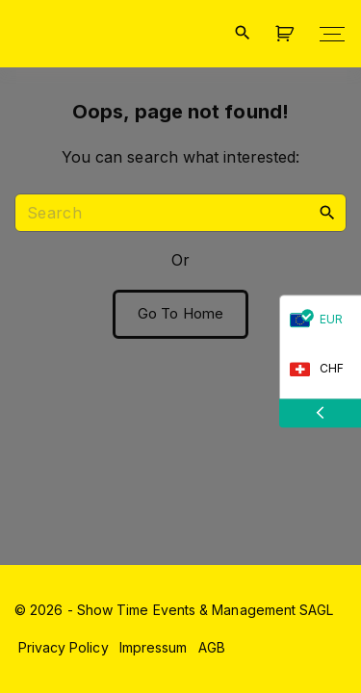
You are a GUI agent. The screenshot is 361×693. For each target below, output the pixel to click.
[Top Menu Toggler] (332, 34)
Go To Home (180, 313)
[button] (287, 34)
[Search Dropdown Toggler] (242, 33)
